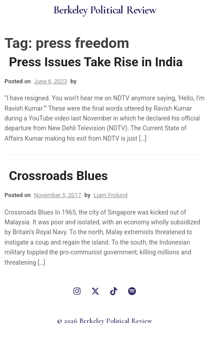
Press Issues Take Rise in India (96, 62)
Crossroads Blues (58, 175)
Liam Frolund (110, 195)
